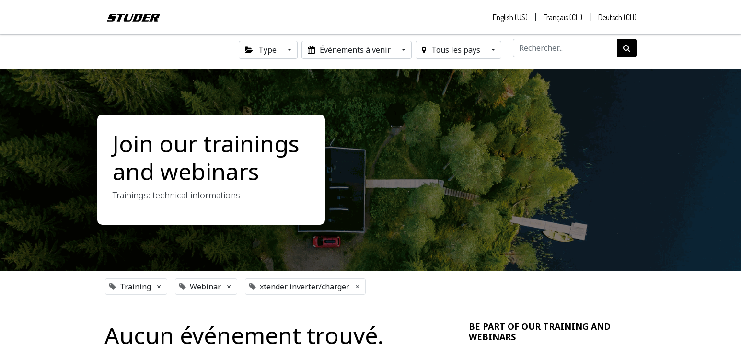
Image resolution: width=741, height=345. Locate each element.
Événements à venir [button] (350, 50)
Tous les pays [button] (452, 50)
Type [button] (261, 50)
